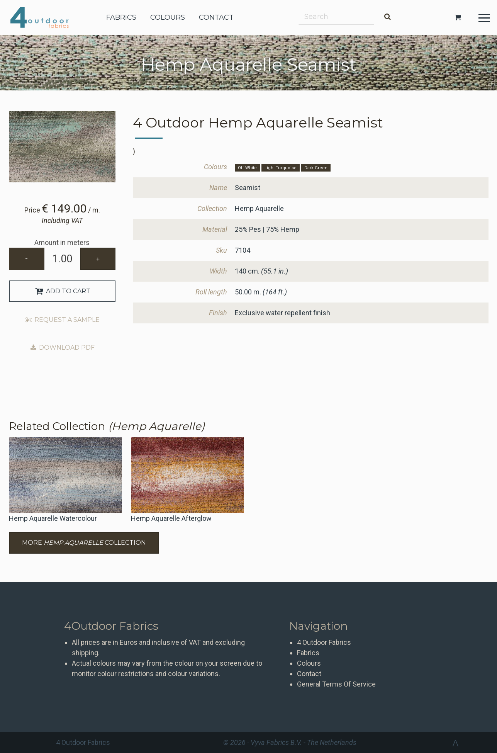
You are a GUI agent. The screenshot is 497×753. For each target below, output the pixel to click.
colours (167, 17)
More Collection (84, 542)
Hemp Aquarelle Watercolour (53, 518)
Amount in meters (62, 242)
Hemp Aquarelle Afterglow (171, 518)
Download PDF (62, 347)
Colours (309, 663)
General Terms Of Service (336, 684)
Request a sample (62, 319)
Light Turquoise (281, 167)
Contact (309, 674)
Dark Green (315, 167)
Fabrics (308, 653)
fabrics (121, 17)
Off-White (247, 167)
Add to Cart (62, 291)
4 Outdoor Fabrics (45, 17)
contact (216, 17)
